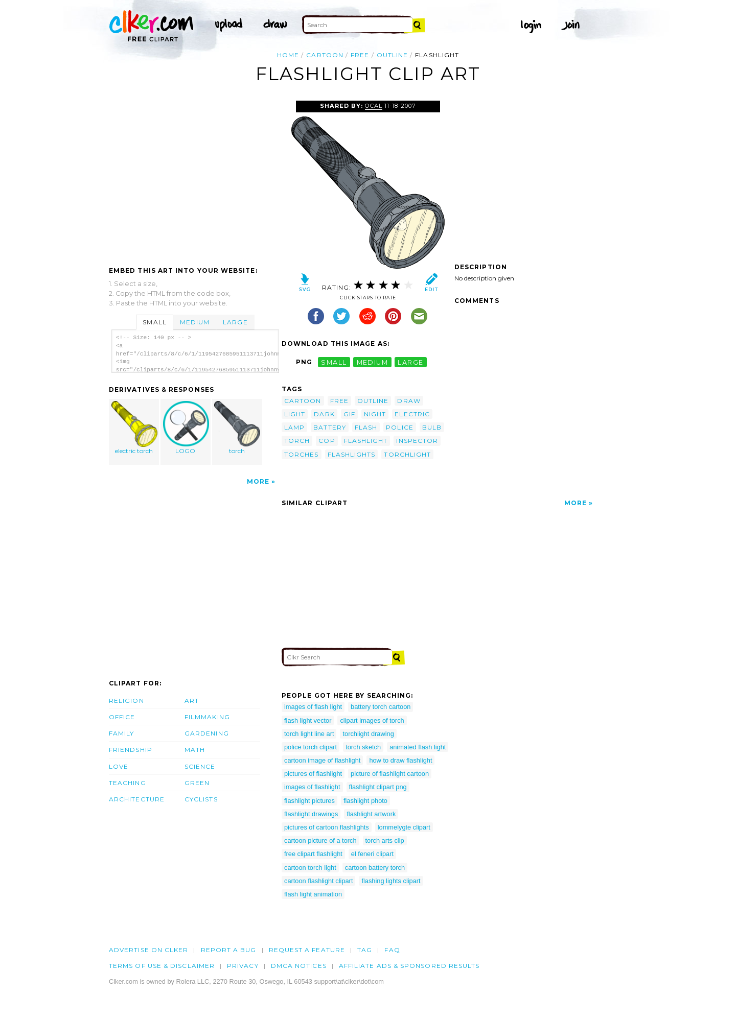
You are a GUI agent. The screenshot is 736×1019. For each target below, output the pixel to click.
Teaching (127, 783)
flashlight (366, 440)
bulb (432, 427)
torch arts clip (384, 840)
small (334, 362)
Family (121, 733)
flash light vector (307, 720)
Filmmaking (207, 717)
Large (235, 322)
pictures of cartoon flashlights (326, 827)
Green (197, 783)
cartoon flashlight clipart (318, 881)
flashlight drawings (311, 814)
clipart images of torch (372, 720)
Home (288, 55)
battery (329, 427)
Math (195, 749)
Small (154, 322)
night (375, 414)
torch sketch (363, 747)
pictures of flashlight (313, 773)
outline (392, 55)
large (410, 362)
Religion (126, 700)
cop (326, 440)
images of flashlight (312, 787)
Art (192, 700)
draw (408, 401)
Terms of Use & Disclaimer (162, 965)
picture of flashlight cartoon (390, 773)
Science (200, 766)
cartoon (324, 55)
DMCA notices (299, 965)
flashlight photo (365, 800)
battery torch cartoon (380, 706)
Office (122, 717)
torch (237, 428)
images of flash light (313, 706)
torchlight (407, 454)
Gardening (207, 733)
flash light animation (313, 894)
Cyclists (201, 799)
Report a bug (229, 950)
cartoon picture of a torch (320, 840)
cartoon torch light (310, 867)
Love (118, 766)
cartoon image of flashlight (322, 760)
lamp (294, 427)
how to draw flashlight (400, 760)
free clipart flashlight (313, 854)
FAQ (392, 950)
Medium (195, 322)
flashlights (352, 454)
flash (366, 427)
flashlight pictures (309, 800)
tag (364, 950)
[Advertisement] (195, 177)
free (360, 55)
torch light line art (309, 734)
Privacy (243, 965)
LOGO (186, 428)
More (258, 481)
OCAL (373, 105)
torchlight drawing (368, 734)
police (399, 427)
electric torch (134, 428)
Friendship (130, 749)
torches (301, 454)
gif (349, 414)
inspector (417, 440)
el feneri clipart (372, 854)
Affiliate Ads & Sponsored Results (409, 965)
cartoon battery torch (375, 867)
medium (372, 362)
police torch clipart (310, 747)
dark (324, 414)
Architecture (137, 799)
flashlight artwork (371, 814)
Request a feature (307, 950)
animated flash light (417, 747)
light (294, 414)
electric (412, 414)
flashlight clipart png (378, 787)
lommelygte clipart (404, 827)
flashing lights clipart (390, 881)
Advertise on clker (148, 950)
